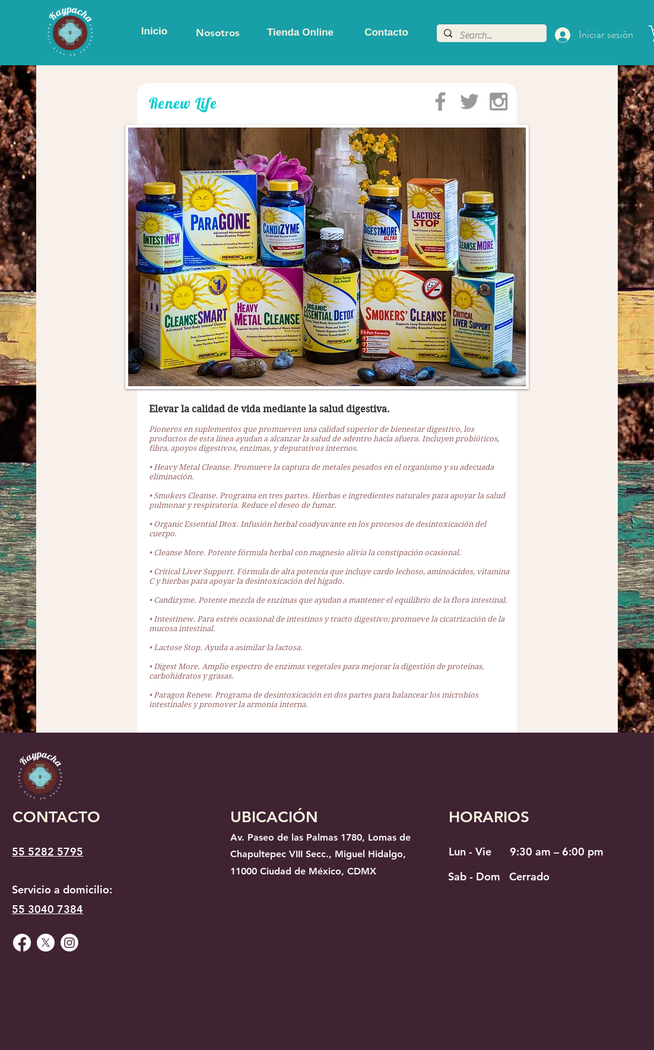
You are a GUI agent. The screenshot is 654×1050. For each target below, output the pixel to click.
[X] (46, 943)
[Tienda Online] (300, 32)
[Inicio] (154, 31)
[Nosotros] (218, 32)
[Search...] (490, 35)
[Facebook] (22, 943)
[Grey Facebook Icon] (440, 101)
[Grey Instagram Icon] (498, 101)
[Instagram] (69, 943)
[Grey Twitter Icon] (469, 101)
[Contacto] (386, 32)
